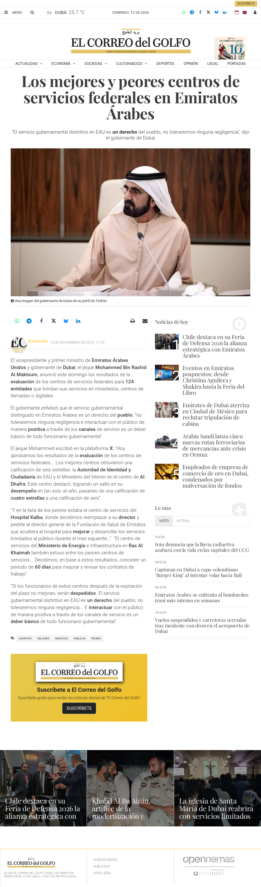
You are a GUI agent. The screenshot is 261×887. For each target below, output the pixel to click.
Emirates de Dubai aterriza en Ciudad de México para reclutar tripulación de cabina (216, 414)
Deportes (165, 63)
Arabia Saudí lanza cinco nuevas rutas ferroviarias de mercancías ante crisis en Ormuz (214, 445)
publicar (79, 638)
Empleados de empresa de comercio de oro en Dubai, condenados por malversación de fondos (215, 476)
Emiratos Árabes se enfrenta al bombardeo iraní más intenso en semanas (202, 597)
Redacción (37, 341)
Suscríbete (246, 3)
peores (96, 638)
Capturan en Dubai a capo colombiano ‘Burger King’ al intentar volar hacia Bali (198, 572)
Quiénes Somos (105, 860)
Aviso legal (102, 873)
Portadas (236, 63)
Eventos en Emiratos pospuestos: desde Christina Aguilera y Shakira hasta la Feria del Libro (213, 380)
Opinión (191, 63)
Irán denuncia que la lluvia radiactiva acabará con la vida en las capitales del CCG (202, 547)
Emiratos (25, 638)
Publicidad (102, 866)
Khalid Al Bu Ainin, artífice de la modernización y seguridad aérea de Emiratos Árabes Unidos (129, 816)
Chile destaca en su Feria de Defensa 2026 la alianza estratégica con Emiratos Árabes (214, 346)
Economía (61, 63)
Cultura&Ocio (129, 63)
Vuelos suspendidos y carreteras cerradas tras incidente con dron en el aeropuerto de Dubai (202, 625)
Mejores (43, 638)
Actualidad (27, 63)
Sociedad (93, 63)
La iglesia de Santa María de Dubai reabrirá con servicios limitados (216, 808)
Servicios (61, 638)
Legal (212, 63)
